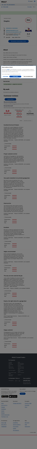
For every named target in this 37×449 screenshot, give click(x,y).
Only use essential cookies (28, 76)
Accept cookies (15, 76)
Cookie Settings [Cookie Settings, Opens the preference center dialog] (5, 76)
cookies (8, 69)
